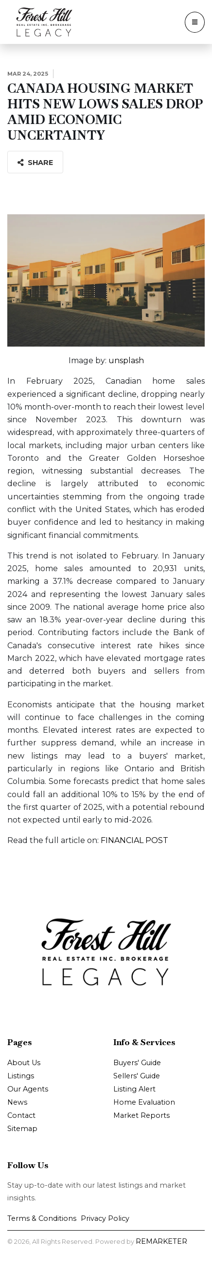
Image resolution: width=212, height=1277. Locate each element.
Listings (20, 1075)
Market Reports (141, 1115)
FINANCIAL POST (134, 840)
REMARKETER (161, 1241)
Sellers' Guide (136, 1075)
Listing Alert (134, 1089)
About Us (23, 1062)
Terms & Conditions (41, 1218)
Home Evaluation (144, 1102)
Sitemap (22, 1128)
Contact (21, 1115)
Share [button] (35, 162)
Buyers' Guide (137, 1062)
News (17, 1102)
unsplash (126, 360)
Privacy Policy (105, 1218)
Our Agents (27, 1089)
